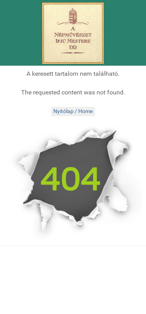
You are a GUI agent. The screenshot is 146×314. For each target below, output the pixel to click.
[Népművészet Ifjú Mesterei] (73, 33)
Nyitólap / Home (73, 111)
